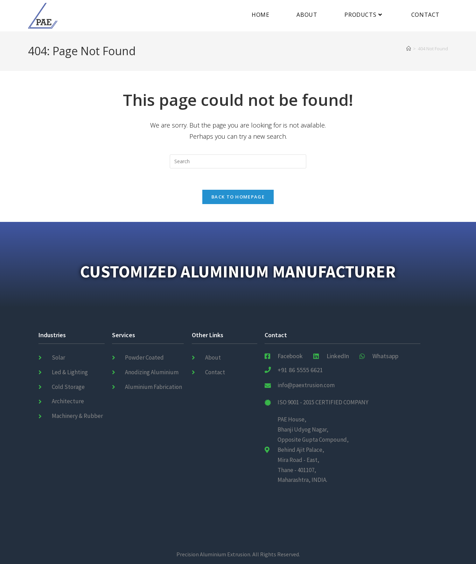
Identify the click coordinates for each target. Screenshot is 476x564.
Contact (276, 335)
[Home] (408, 48)
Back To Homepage (238, 197)
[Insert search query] (238, 161)
